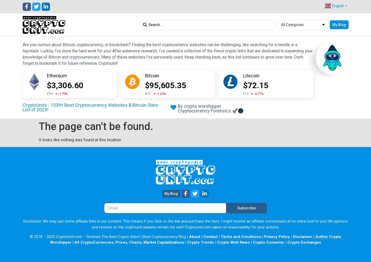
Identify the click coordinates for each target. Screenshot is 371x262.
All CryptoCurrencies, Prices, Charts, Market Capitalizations (129, 242)
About (194, 236)
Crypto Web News (233, 242)
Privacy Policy (277, 236)
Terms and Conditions (241, 236)
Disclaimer (302, 236)
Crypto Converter (268, 242)
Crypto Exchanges (304, 242)
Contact (210, 236)
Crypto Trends (200, 242)
